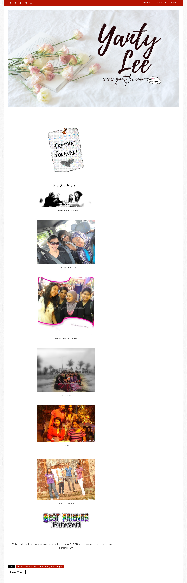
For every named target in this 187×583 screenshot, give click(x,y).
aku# (19, 566)
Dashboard (160, 2)
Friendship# (31, 566)
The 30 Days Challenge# (50, 566)
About (173, 2)
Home (146, 2)
